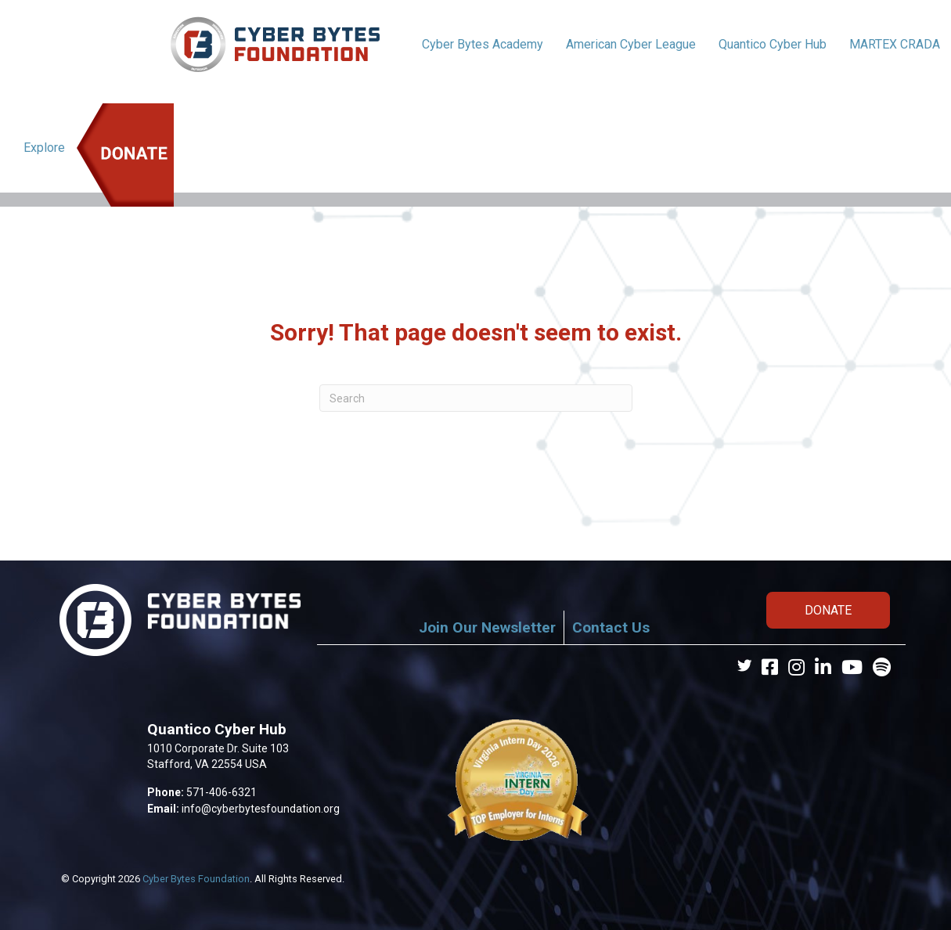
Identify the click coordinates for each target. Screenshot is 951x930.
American (631, 44)
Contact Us (611, 627)
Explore (44, 147)
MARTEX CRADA (894, 44)
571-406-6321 (221, 792)
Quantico (773, 44)
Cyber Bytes (482, 44)
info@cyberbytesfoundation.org (261, 808)
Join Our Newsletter (487, 627)
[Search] (475, 398)
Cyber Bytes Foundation (196, 879)
